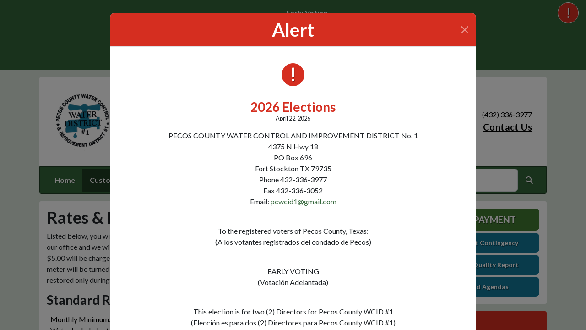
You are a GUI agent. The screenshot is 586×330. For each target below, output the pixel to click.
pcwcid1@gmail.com (303, 201)
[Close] (464, 29)
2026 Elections (293, 107)
